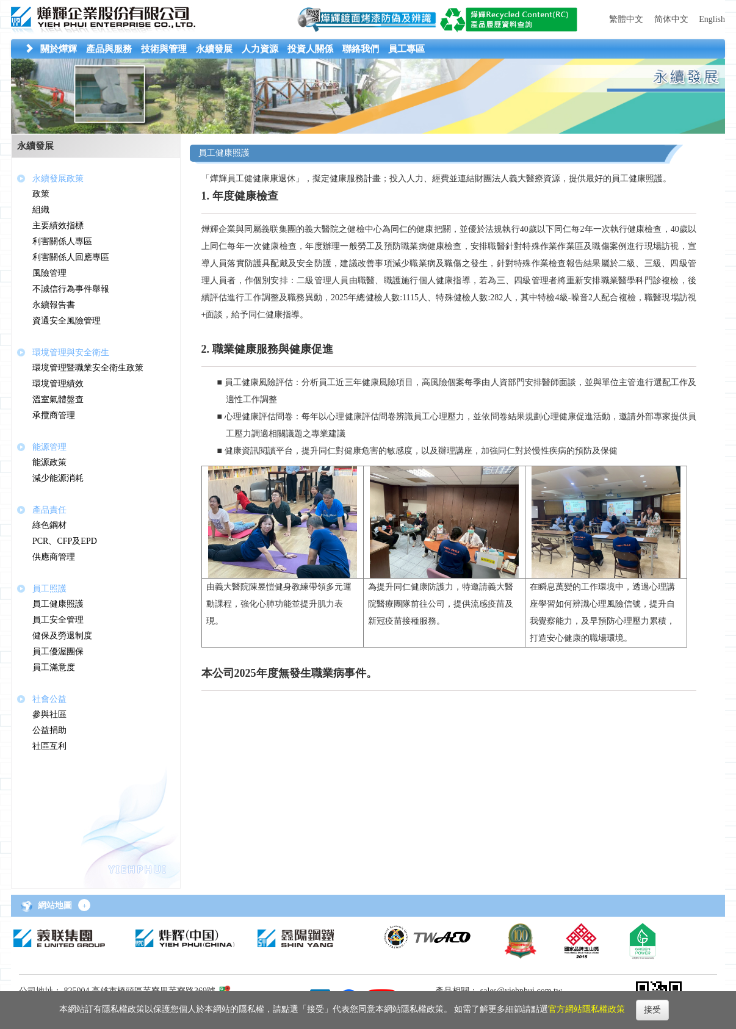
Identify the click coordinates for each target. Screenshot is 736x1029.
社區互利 (49, 746)
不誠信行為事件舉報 (70, 289)
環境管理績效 (58, 383)
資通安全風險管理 (66, 320)
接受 (652, 1009)
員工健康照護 (58, 603)
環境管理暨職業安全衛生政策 (87, 367)
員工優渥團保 (58, 651)
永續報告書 (53, 304)
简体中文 (671, 19)
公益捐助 (49, 730)
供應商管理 (53, 556)
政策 (40, 193)
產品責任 (49, 509)
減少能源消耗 (58, 478)
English (712, 19)
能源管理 (49, 447)
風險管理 (49, 273)
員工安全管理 (58, 619)
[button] (58, 49)
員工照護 (49, 588)
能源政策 (49, 462)
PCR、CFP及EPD (64, 541)
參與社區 (49, 714)
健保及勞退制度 (62, 635)
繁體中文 (626, 19)
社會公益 (49, 699)
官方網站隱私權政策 (586, 1009)
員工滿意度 (53, 667)
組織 (40, 209)
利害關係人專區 (62, 241)
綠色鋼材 (49, 525)
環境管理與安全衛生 (70, 352)
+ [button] (84, 905)
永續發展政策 (58, 178)
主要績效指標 (58, 225)
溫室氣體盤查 (58, 399)
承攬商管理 (53, 415)
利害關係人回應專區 (70, 257)
